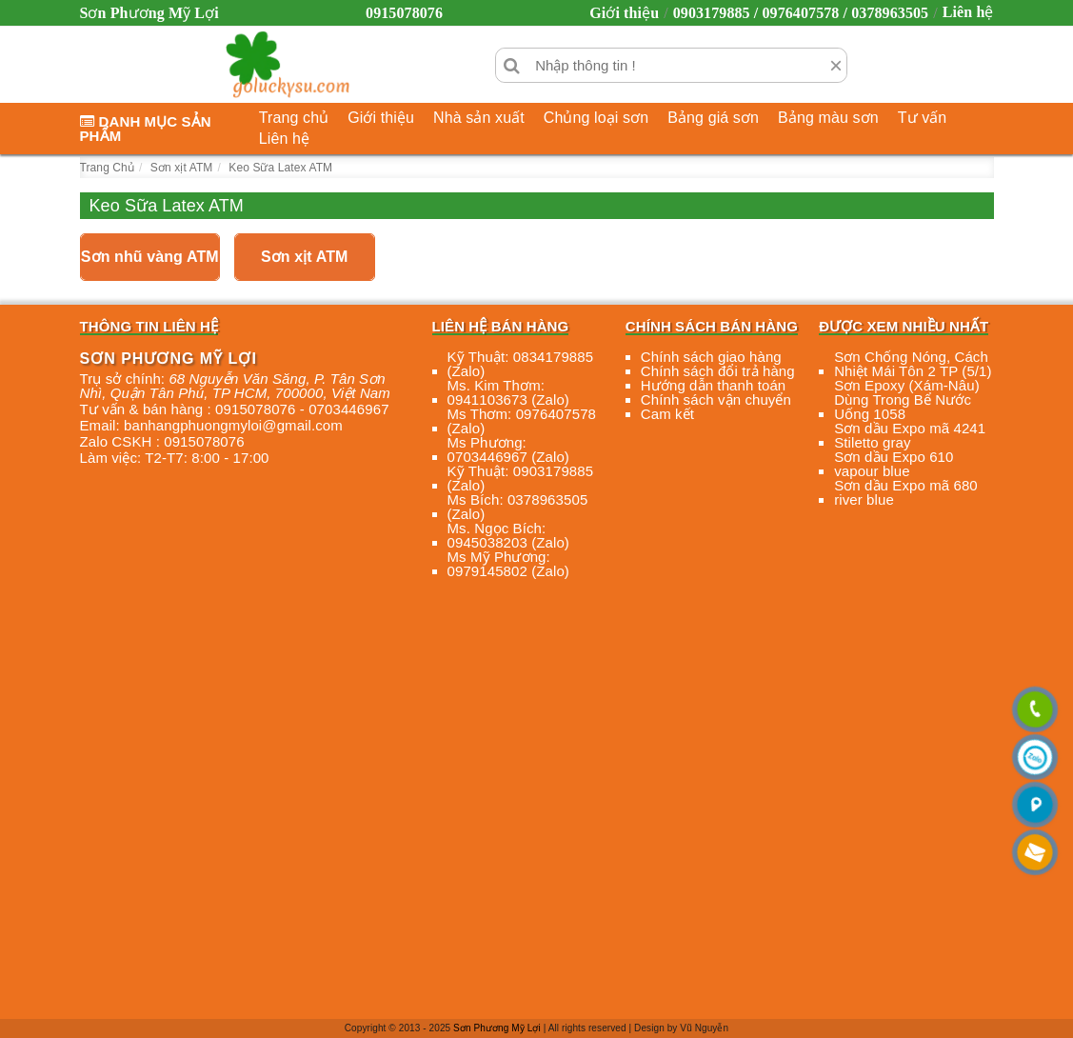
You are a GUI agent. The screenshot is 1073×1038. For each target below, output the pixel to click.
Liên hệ (968, 12)
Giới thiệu (624, 13)
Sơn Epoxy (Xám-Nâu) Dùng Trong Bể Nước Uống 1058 (907, 399)
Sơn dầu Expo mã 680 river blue (906, 492)
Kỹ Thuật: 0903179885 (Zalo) (520, 478)
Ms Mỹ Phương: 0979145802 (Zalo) (508, 563)
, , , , (235, 385)
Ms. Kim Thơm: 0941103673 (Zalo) (508, 392)
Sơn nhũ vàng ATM (150, 257)
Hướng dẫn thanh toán (713, 385)
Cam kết (667, 414)
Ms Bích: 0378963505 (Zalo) (517, 506)
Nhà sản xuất (479, 118)
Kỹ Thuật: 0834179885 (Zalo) (520, 363)
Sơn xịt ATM (304, 257)
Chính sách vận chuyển (716, 399)
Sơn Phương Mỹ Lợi (497, 1028)
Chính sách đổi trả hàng (718, 371)
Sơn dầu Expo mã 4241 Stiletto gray (909, 435)
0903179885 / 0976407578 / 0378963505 (801, 13)
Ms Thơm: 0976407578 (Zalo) (522, 421)
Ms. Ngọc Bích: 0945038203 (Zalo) (508, 535)
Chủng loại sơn (596, 118)
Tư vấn (922, 118)
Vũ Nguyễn (704, 1028)
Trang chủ (293, 118)
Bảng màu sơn (828, 118)
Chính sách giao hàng (711, 356)
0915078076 (404, 13)
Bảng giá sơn (713, 118)
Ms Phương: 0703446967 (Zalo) (508, 449)
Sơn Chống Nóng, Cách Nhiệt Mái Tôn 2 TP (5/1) (912, 363)
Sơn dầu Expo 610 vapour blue (893, 463)
